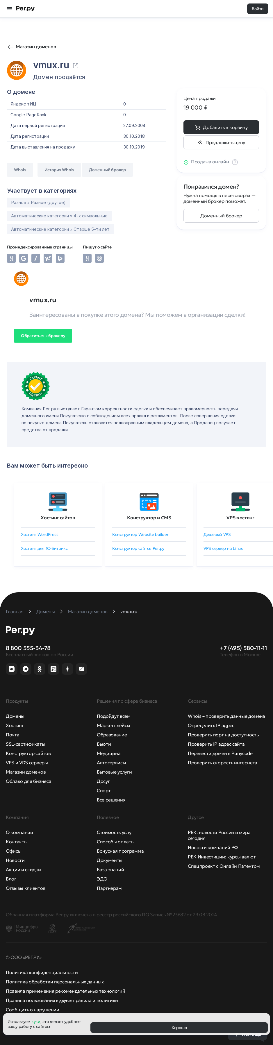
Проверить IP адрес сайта (216, 744)
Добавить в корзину (225, 127)
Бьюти (104, 744)
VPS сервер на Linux (223, 548)
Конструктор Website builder (140, 534)
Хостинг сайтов (58, 517)
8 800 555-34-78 (28, 648)
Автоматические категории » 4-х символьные (59, 216)
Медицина (108, 753)
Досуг (103, 781)
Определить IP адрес (211, 725)
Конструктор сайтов (28, 753)
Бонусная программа (120, 851)
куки (35, 1021)
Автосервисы (111, 762)
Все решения (111, 800)
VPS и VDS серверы (27, 762)
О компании (19, 832)
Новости (15, 860)
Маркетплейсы (113, 725)
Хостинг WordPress (39, 534)
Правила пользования (30, 1000)
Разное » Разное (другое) (38, 202)
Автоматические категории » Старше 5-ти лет (60, 229)
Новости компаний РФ (213, 847)
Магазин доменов (36, 46)
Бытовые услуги (114, 772)
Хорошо (179, 1027)
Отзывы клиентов (25, 888)
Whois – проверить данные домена (226, 716)
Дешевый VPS (217, 534)
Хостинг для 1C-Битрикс (44, 548)
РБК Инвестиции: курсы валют (222, 857)
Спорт (103, 790)
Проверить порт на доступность (223, 735)
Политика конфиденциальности (42, 972)
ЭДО (102, 879)
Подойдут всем (114, 716)
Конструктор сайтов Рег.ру (138, 548)
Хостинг (15, 725)
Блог (11, 879)
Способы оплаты (116, 841)
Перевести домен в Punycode (220, 753)
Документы (109, 860)
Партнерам (109, 888)
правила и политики (95, 1000)
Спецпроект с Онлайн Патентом (224, 866)
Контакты (16, 841)
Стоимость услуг (115, 832)
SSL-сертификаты (25, 744)
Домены (15, 716)
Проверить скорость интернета (222, 762)
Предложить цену (225, 142)
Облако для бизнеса (28, 781)
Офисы (13, 851)
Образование (112, 735)
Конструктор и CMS (149, 517)
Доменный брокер (221, 216)
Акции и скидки (23, 869)
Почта (12, 735)
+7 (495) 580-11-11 (243, 648)
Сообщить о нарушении (32, 1009)
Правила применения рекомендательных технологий (65, 991)
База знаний (110, 869)
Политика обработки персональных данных (55, 982)
